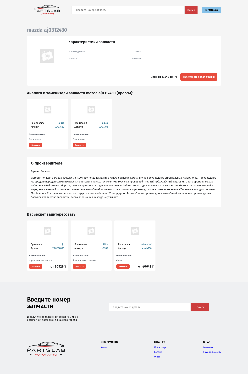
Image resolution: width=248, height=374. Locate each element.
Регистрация (212, 10)
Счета (157, 356)
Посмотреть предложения (199, 76)
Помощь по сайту (212, 352)
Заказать (36, 145)
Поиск (191, 10)
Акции (104, 347)
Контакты (208, 347)
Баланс (158, 352)
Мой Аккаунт (160, 347)
